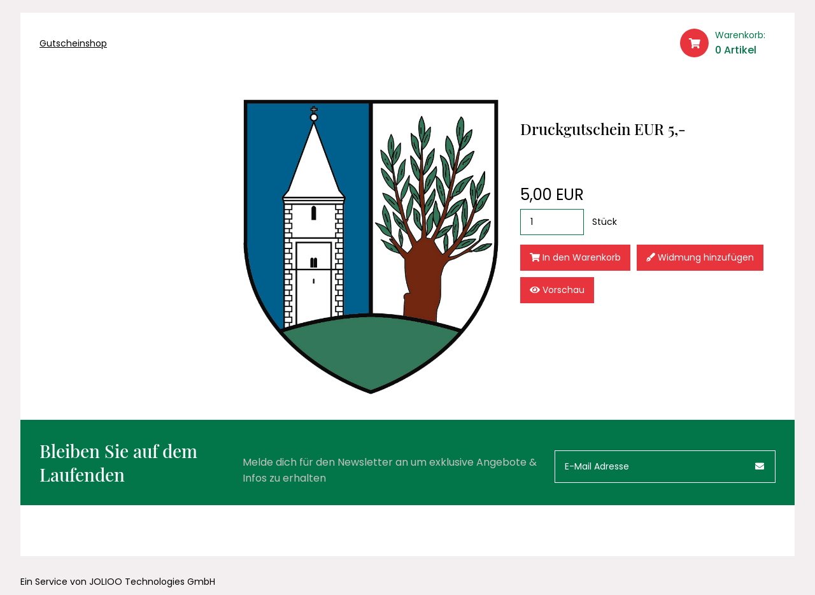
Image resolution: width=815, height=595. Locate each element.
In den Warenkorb (575, 257)
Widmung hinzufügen (700, 257)
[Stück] (552, 222)
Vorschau (557, 289)
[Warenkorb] (728, 43)
